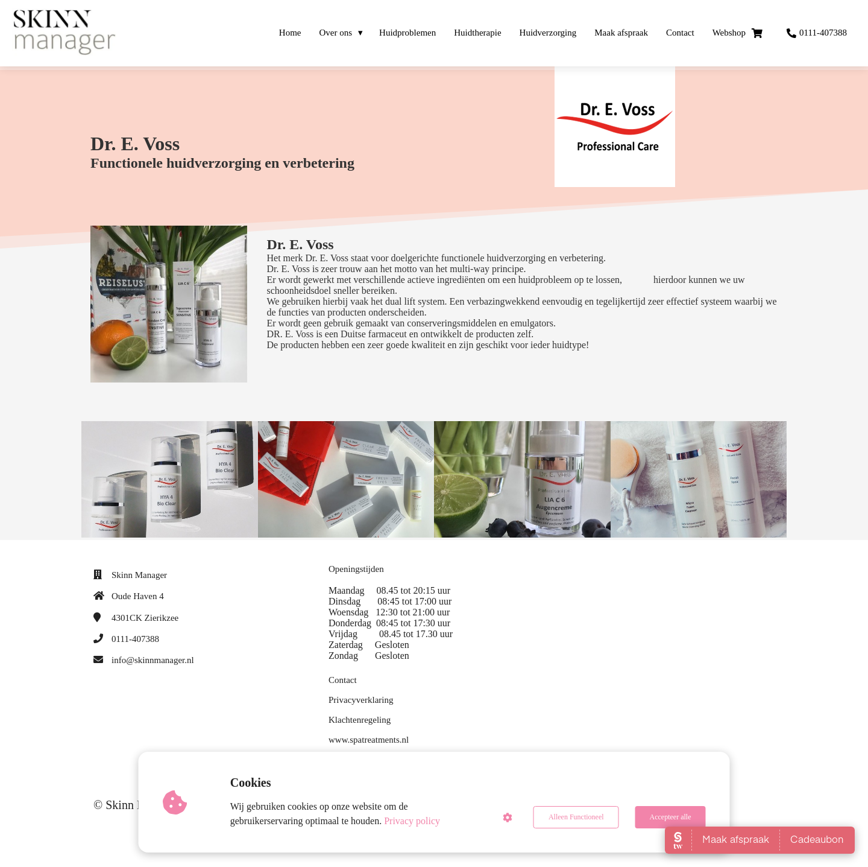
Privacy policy (412, 821)
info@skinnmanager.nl (153, 660)
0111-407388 (135, 639)
